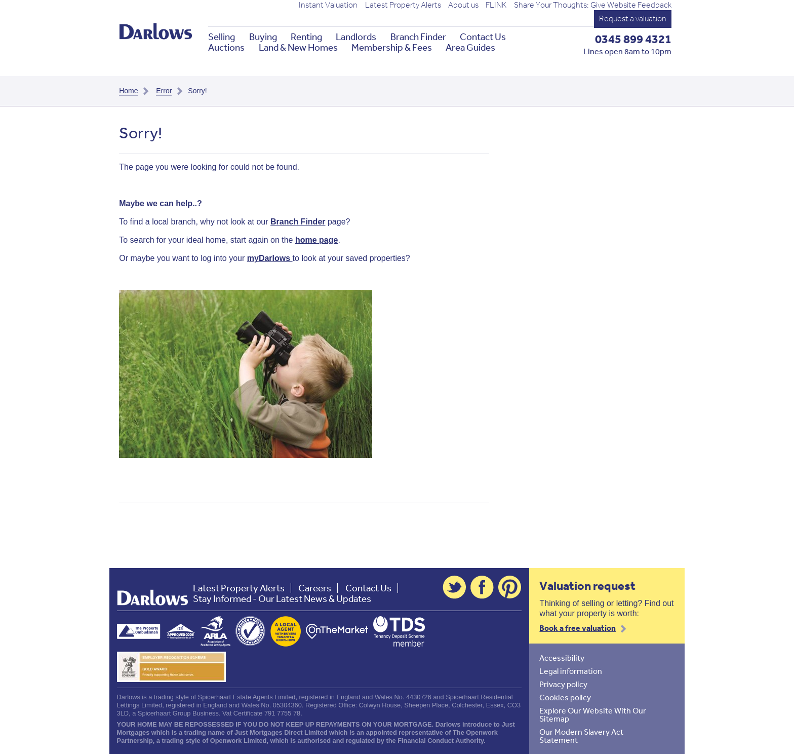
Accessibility (561, 658)
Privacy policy (563, 684)
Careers (314, 588)
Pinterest (510, 587)
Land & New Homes (298, 47)
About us (463, 5)
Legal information (570, 671)
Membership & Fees (391, 47)
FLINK (496, 5)
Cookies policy (565, 697)
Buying (263, 37)
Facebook (482, 587)
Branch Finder (418, 37)
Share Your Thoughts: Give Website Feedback (592, 5)
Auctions (226, 47)
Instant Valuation (328, 5)
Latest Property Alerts (403, 5)
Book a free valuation (577, 628)
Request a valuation (632, 18)
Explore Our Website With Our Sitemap (592, 714)
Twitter (454, 587)
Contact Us (483, 37)
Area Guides (470, 47)
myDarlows (270, 258)
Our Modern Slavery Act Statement (581, 736)
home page (316, 240)
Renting (306, 37)
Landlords (356, 37)
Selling (221, 37)
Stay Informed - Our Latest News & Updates (282, 599)
